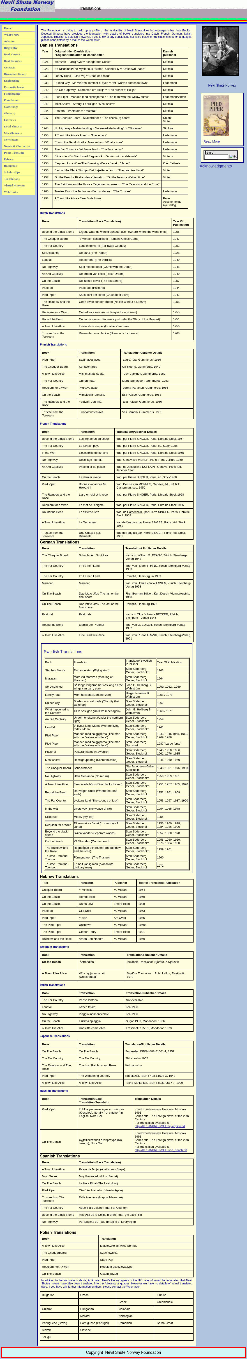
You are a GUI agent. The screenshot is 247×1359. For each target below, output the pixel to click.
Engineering (11, 80)
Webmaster (92, 40)
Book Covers (12, 54)
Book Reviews (13, 61)
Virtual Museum (14, 185)
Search (209, 152)
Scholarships (12, 172)
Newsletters (11, 139)
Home (8, 28)
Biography (10, 47)
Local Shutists (13, 126)
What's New (11, 34)
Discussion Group (15, 74)
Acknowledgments (216, 166)
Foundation (11, 100)
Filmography (12, 93)
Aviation (9, 41)
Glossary (9, 113)
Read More (216, 119)
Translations (12, 179)
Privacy (9, 159)
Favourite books (14, 87)
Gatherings (11, 106)
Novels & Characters (17, 146)
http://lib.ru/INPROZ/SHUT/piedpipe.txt (160, 1126)
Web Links (11, 192)
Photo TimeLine (14, 152)
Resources (10, 165)
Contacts (9, 67)
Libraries (10, 120)
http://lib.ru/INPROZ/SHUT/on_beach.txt (161, 1150)
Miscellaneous (13, 133)
